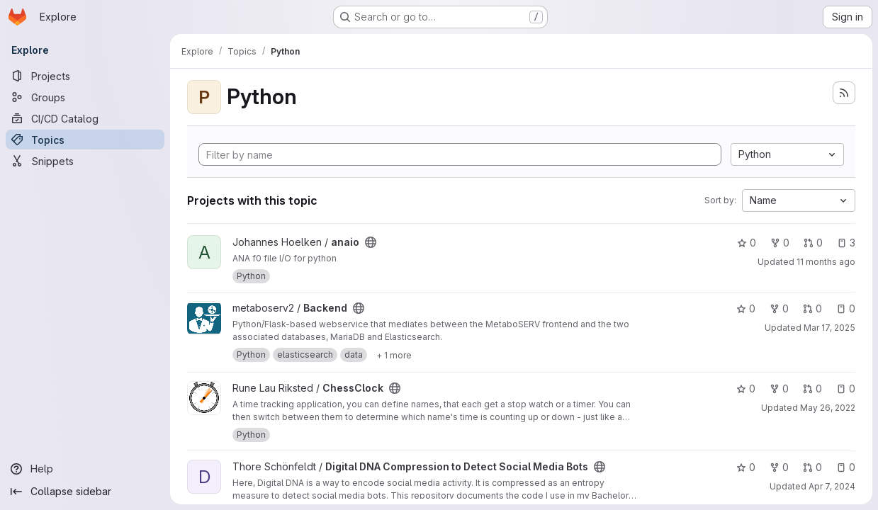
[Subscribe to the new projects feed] (844, 92)
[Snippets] (85, 161)
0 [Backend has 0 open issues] (845, 308)
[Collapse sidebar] (85, 492)
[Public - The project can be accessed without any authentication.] (370, 242)
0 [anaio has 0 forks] (779, 243)
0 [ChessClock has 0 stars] (745, 388)
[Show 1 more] (394, 354)
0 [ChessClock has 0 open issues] (845, 388)
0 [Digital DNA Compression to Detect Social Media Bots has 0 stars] (745, 467)
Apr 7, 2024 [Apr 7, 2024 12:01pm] (832, 486)
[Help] (85, 469)
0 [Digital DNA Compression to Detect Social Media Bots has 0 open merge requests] (812, 467)
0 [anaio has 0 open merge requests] (813, 243)
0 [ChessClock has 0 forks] (779, 388)
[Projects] (85, 76)
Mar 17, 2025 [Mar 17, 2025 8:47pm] (829, 327)
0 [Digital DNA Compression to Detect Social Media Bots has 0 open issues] (845, 467)
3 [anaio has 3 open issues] (846, 243)
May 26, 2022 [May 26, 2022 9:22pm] (827, 407)
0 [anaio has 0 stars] (746, 243)
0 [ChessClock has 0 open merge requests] (812, 388)
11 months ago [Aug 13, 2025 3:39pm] (826, 261)
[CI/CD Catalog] (85, 118)
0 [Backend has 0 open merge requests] (812, 308)
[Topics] (85, 139)
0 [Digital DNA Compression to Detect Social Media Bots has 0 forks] (779, 467)
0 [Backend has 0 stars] (745, 308)
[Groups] (85, 97)
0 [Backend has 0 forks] (779, 308)
